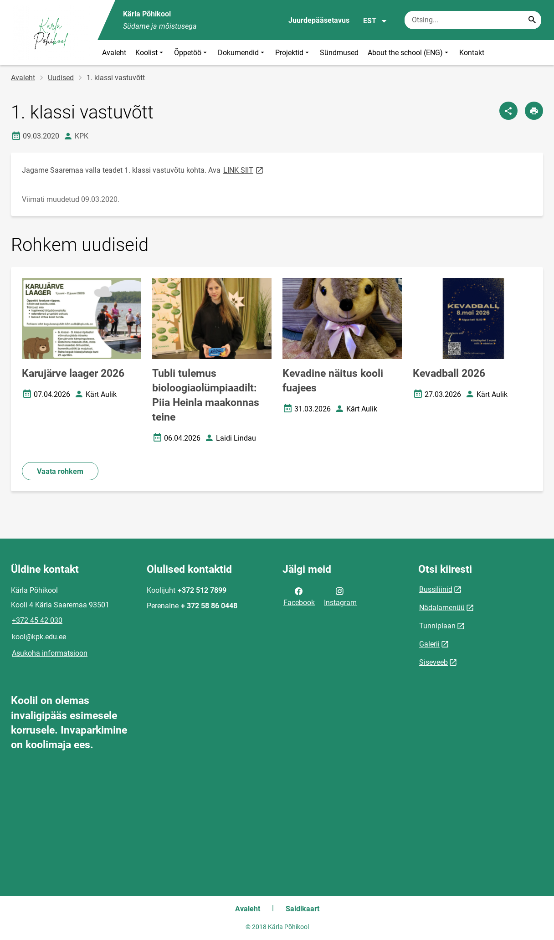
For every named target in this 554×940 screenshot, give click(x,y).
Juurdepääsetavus (318, 20)
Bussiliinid (435, 589)
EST (375, 20)
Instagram (340, 596)
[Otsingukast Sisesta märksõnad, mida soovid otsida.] (473, 20)
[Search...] (532, 20)
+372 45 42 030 (37, 620)
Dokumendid (242, 52)
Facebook (299, 596)
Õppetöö (191, 52)
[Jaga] (508, 111)
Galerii (429, 644)
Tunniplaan (437, 626)
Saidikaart (302, 908)
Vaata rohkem (60, 471)
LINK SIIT (244, 170)
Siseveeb (433, 662)
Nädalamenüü (442, 607)
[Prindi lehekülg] (534, 111)
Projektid (293, 52)
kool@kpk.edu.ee (39, 636)
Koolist (150, 52)
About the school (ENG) (409, 52)
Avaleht (114, 52)
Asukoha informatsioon (49, 653)
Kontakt (471, 52)
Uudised (61, 77)
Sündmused (339, 52)
